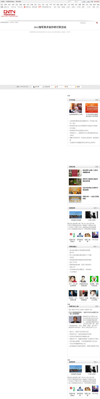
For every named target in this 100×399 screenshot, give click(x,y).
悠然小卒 (72, 267)
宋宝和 (72, 257)
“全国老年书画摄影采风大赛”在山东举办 (82, 142)
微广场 (81, 223)
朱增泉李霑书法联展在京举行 (79, 130)
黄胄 (73, 309)
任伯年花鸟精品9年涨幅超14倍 (79, 336)
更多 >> (95, 246)
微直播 (75, 223)
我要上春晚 (88, 240)
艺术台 (12, 22)
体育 (13, 4)
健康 (61, 4)
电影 (59, 7)
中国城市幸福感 (76, 220)
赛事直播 (34, 7)
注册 (88, 1)
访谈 (90, 4)
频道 (94, 7)
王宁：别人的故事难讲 (73, 285)
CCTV (89, 7)
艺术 (43, 4)
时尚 (65, 4)
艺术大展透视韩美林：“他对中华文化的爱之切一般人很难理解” (83, 313)
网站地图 (18, 1)
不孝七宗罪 (92, 220)
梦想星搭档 (80, 240)
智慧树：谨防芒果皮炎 (94, 285)
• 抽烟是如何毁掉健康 (89, 227)
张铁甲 (87, 309)
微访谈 (70, 223)
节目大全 (20, 7)
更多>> (96, 208)
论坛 (87, 4)
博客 (83, 4)
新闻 (5, 4)
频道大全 (6, 7)
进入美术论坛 (56, 32)
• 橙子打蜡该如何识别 (75, 225)
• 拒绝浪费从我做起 (90, 229)
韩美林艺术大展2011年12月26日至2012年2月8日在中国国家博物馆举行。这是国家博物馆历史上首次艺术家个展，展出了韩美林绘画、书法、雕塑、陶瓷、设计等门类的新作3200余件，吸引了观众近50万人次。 (84, 322)
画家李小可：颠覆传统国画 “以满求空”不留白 (84, 339)
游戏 (98, 4)
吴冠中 (82, 309)
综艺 (17, 4)
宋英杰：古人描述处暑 (73, 299)
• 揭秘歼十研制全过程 (89, 225)
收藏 (77, 86)
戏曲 (24, 4)
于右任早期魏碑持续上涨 (78, 343)
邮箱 (94, 4)
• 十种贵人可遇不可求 (75, 227)
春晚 (20, 4)
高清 (55, 7)
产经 (50, 4)
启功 (70, 309)
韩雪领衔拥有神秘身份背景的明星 (80, 260)
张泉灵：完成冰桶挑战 (83, 299)
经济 (9, 4)
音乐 (28, 4)
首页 (2, 4)
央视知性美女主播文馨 (83, 285)
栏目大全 (13, 7)
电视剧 (63, 7)
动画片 (73, 7)
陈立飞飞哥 (73, 262)
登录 (84, 1)
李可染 (77, 309)
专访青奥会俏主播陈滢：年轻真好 (80, 269)
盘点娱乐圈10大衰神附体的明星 (80, 250)
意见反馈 (46, 86)
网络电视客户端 (46, 7)
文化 (39, 4)
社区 (76, 4)
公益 (47, 4)
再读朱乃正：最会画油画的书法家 (80, 334)
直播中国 (28, 7)
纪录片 (68, 7)
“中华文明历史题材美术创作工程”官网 (92, 115)
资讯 (16, 22)
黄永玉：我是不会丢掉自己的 (79, 331)
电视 (2, 7)
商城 (72, 4)
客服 (92, 1)
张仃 (90, 309)
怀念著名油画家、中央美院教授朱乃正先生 (83, 341)
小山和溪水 (73, 272)
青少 (35, 4)
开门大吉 (95, 240)
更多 (96, 100)
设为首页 (96, 1)
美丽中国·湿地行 (72, 240)
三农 (69, 4)
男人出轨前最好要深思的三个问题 (80, 255)
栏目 (97, 7)
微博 (80, 4)
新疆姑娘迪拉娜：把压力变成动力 (80, 264)
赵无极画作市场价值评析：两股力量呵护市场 (84, 346)
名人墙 (86, 223)
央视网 (2, 1)
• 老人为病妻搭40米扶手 (75, 229)
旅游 (58, 4)
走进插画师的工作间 (75, 114)
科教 (32, 4)
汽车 (54, 4)
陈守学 (72, 252)
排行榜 (36, 86)
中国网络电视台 (10, 1)
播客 (83, 7)
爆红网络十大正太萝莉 (94, 299)
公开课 (79, 7)
